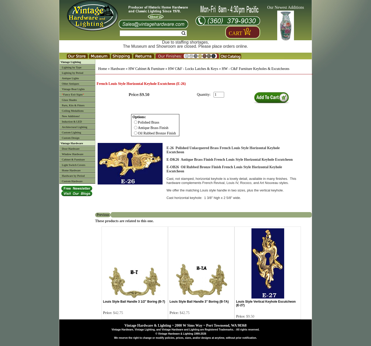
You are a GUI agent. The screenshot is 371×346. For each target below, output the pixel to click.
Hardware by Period (73, 175)
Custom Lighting (71, 132)
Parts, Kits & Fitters (73, 105)
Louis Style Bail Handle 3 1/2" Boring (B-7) (134, 301)
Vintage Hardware (72, 143)
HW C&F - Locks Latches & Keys (193, 69)
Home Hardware (71, 170)
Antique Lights (70, 78)
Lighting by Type (71, 67)
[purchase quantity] (219, 95)
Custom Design (70, 137)
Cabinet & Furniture (73, 159)
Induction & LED (72, 121)
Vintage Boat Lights (73, 89)
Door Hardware (71, 148)
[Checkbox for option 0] (135, 122)
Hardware (118, 69)
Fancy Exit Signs (73, 94)
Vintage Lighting (71, 61)
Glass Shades (69, 99)
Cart (235, 33)
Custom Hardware (72, 181)
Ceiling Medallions (73, 110)
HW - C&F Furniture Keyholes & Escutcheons (256, 69)
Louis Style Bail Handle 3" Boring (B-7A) (199, 301)
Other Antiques (70, 83)
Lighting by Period (72, 72)
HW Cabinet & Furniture (146, 69)
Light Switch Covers (73, 164)
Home (102, 69)
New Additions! (71, 116)
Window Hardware (72, 154)
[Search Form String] (153, 33)
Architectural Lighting (74, 126)
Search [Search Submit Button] (183, 33)
